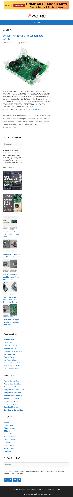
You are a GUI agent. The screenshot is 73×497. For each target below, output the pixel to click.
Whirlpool (46, 115)
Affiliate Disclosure (19, 489)
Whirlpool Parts (9, 451)
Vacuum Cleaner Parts (12, 363)
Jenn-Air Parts (9, 434)
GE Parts (7, 431)
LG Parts (7, 442)
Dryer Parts (8, 343)
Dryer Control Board (11, 404)
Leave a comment (12, 128)
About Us (51, 489)
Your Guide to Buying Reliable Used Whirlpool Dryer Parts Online (12, 299)
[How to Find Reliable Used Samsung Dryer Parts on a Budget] (10, 266)
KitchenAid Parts (10, 440)
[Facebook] (6, 480)
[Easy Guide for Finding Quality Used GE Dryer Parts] (10, 223)
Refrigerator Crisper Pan (13, 395)
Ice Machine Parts (10, 360)
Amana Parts (8, 422)
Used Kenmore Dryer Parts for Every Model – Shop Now (11, 322)
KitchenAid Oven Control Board (20, 121)
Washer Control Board (12, 381)
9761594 (8, 118)
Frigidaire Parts (9, 428)
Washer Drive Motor (11, 387)
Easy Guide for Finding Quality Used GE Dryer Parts (11, 234)
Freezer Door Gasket (11, 398)
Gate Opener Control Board (14, 410)
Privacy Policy (31, 489)
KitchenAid (21, 115)
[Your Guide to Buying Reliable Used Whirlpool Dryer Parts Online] (10, 288)
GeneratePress (46, 494)
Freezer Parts (9, 357)
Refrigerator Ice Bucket (12, 392)
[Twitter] (10, 480)
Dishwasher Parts (10, 345)
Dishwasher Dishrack (12, 401)
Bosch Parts (8, 425)
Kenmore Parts (9, 437)
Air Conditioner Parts (12, 366)
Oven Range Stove (34, 115)
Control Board (10, 115)
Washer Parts (9, 340)
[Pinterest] (15, 480)
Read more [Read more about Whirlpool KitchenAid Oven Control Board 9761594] (37, 109)
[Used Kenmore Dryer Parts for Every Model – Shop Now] (10, 311)
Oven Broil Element (11, 407)
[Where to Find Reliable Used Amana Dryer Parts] (10, 245)
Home (58, 489)
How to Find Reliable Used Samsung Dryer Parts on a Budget (11, 276)
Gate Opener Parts (11, 369)
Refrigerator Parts (10, 348)
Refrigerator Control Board (14, 390)
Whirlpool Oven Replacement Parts (23, 125)
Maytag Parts (9, 445)
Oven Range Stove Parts (13, 351)
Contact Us (42, 489)
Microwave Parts (10, 354)
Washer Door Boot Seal (12, 384)
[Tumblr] (19, 480)
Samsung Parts (9, 448)
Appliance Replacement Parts (24, 118)
